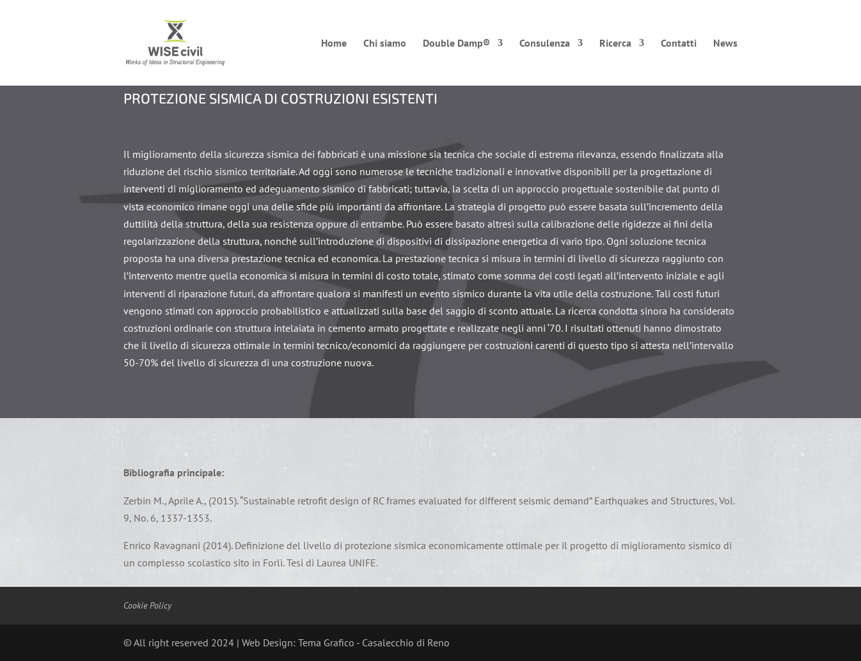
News (725, 43)
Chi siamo (384, 43)
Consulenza (544, 43)
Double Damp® (456, 43)
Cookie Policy (147, 605)
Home (334, 43)
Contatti (679, 43)
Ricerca (615, 43)
